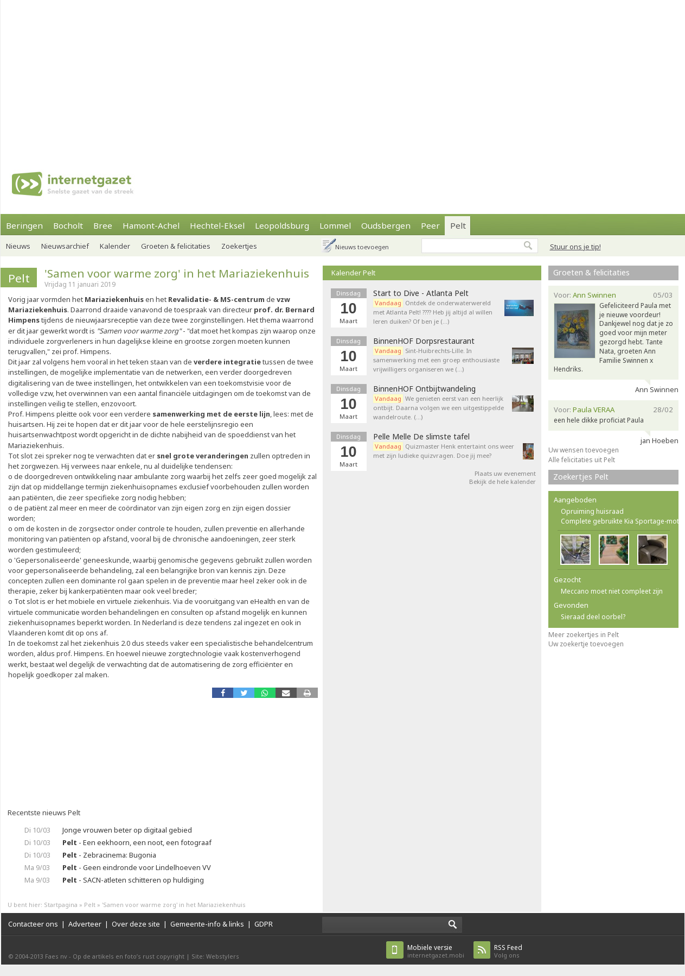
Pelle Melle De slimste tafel (421, 437)
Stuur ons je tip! (575, 246)
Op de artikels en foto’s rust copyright (128, 956)
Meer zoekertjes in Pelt (583, 634)
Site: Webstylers (215, 956)
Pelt (458, 225)
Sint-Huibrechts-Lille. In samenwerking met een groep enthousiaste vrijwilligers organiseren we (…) (436, 360)
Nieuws (18, 246)
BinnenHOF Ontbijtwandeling (424, 389)
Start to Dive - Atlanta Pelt (421, 293)
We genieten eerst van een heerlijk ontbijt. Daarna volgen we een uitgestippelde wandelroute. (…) (438, 407)
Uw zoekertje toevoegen (586, 643)
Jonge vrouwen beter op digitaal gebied (127, 830)
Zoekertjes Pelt (581, 476)
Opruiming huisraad (592, 511)
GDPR (263, 924)
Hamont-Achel (151, 225)
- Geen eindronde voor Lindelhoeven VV (136, 867)
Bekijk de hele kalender (502, 481)
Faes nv (56, 956)
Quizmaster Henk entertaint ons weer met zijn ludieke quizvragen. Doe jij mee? (443, 450)
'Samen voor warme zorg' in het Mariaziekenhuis (176, 273)
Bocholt (68, 225)
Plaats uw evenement (505, 473)
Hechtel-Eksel (217, 225)
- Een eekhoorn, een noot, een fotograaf (137, 842)
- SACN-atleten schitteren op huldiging (133, 880)
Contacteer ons (33, 924)
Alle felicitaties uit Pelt (581, 459)
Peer (430, 225)
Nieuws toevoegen (362, 247)
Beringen (24, 225)
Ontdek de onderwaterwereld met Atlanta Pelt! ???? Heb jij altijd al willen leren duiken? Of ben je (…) (432, 312)
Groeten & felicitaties (175, 246)
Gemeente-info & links (207, 924)
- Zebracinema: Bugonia (109, 855)
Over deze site (136, 924)
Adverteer (84, 924)
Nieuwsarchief (65, 246)
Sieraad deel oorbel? (593, 616)
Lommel (335, 225)
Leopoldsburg (282, 225)
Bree (102, 225)
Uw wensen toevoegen (583, 450)
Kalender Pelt (353, 273)
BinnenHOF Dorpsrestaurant (424, 341)
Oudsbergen (386, 225)
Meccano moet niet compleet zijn (612, 591)
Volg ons (508, 951)
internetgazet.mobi (435, 951)
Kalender (115, 246)
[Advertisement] (278, 76)
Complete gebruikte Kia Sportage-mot (620, 521)
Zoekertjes (239, 246)
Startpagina (61, 905)
